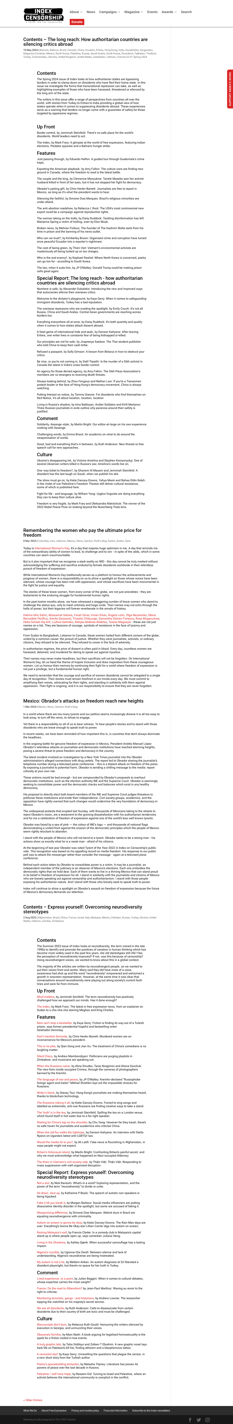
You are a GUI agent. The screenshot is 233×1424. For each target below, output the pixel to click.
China (81, 50)
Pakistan (116, 917)
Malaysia (96, 917)
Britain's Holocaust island (53, 1152)
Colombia (43, 540)
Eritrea (99, 50)
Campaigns (108, 12)
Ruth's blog (100, 540)
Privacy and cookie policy (85, 1410)
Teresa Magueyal (120, 622)
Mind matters (45, 997)
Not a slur (43, 1183)
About (74, 12)
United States (84, 56)
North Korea (62, 53)
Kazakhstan (132, 50)
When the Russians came (53, 1066)
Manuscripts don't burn (52, 1324)
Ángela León (116, 615)
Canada (71, 50)
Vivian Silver (98, 615)
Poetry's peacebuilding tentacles (58, 1364)
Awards (167, 12)
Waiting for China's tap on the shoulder (62, 1122)
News (91, 12)
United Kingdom (67, 56)
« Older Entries (32, 1400)
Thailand (151, 53)
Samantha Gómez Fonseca (116, 618)
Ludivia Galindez (62, 622)
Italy (87, 917)
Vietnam (111, 56)
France (72, 917)
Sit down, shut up (48, 1193)
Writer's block (46, 1092)
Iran (52, 540)
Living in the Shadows (51, 1242)
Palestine (75, 53)
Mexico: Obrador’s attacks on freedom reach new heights (83, 701)
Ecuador (90, 50)
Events (152, 12)
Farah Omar (81, 615)
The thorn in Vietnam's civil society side (62, 1162)
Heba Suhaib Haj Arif (36, 622)
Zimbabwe (58, 920)
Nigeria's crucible (48, 1252)
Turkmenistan (39, 56)
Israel (81, 917)
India (121, 50)
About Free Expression (54, 1410)
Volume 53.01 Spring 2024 (132, 56)
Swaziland (127, 53)
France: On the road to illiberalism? (60, 1288)
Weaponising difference (52, 1212)
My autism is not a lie (50, 1262)
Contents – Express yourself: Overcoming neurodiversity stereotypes (82, 909)
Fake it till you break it (51, 1203)
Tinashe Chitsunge (85, 618)
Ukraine (52, 56)
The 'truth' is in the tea (51, 1112)
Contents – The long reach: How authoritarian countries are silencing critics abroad (85, 42)
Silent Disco (44, 1056)
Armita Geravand (60, 618)
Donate (77, 22)
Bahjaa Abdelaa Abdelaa (91, 622)
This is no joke (46, 1046)
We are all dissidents (50, 1308)
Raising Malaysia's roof (52, 1232)
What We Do (30, 1410)
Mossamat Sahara (60, 615)
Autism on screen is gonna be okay (59, 1222)
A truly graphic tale (49, 1344)
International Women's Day (52, 548)
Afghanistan (45, 917)
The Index (43, 1006)
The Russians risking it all (53, 1102)
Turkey (26, 56)
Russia (85, 53)
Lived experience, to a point (55, 1278)
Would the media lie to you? (55, 1142)
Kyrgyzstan (146, 50)
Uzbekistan (99, 56)
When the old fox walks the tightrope (60, 1132)
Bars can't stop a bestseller (54, 1023)
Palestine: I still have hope (54, 1374)
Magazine (132, 12)
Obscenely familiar (49, 1334)
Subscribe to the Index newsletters (151, 1410)
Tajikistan (139, 53)
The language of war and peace (57, 1079)
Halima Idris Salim (35, 615)
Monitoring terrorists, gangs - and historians (65, 1298)
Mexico (50, 53)
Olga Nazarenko (136, 615)
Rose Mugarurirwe (147, 618)
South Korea (113, 53)
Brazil (63, 50)
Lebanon (61, 540)
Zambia (46, 920)
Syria (128, 540)
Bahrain (44, 50)
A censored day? (47, 1354)
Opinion (88, 540)
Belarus (54, 50)
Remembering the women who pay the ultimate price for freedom (82, 533)
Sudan (111, 540)
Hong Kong (110, 50)
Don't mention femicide (52, 1036)
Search (186, 12)
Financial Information (115, 1410)
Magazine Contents (34, 53)
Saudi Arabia (98, 53)
